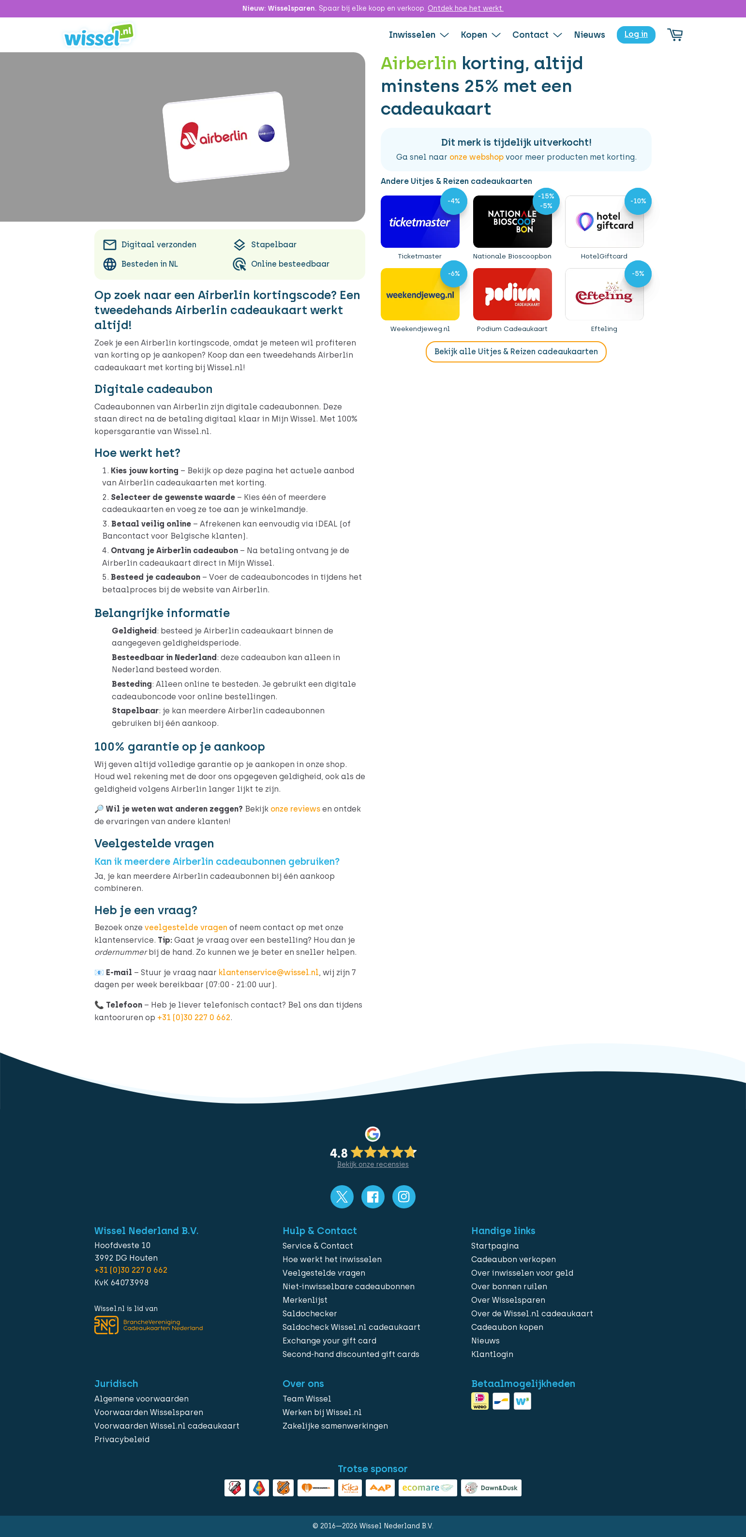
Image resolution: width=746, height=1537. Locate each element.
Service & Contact (318, 1246)
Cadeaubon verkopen (513, 1259)
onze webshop (476, 157)
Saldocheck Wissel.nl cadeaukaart (351, 1327)
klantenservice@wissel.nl (269, 972)
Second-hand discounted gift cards (351, 1354)
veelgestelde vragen (186, 927)
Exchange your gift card (329, 1340)
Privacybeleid (121, 1439)
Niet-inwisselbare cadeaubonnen (349, 1286)
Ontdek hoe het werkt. (466, 8)
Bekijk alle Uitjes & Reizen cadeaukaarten (516, 351)
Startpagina (495, 1246)
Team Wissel (307, 1398)
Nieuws (485, 1340)
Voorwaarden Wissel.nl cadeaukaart (166, 1426)
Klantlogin (492, 1354)
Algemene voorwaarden (141, 1398)
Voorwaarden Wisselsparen (148, 1412)
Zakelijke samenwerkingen (335, 1426)
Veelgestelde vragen (324, 1273)
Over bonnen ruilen (509, 1286)
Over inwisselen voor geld (522, 1273)
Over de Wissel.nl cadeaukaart (532, 1313)
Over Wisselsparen (508, 1300)
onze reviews (295, 809)
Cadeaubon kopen (507, 1327)
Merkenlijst (305, 1300)
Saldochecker (310, 1313)
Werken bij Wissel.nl (322, 1412)
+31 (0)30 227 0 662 (193, 1017)
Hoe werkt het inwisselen (332, 1259)
